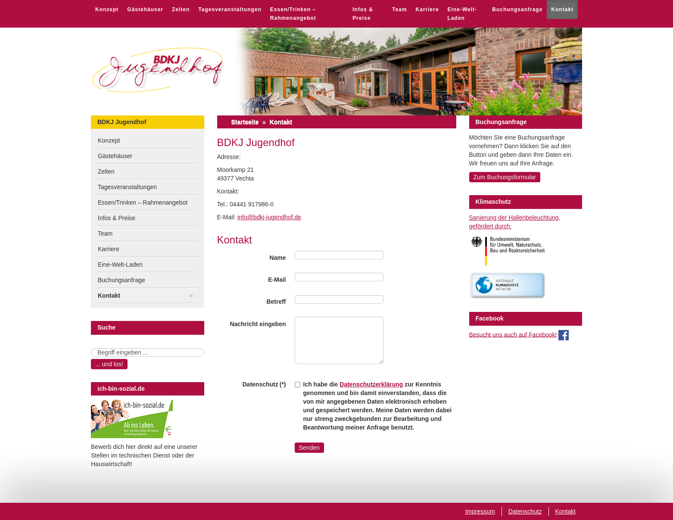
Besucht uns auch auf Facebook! (513, 334)
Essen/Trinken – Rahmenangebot (293, 13)
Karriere (427, 9)
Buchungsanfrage (517, 9)
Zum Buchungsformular (505, 177)
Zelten (181, 9)
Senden (309, 447)
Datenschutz (525, 511)
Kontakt (562, 9)
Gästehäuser (145, 9)
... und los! (109, 364)
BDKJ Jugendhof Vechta (157, 70)
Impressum (480, 511)
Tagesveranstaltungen (229, 9)
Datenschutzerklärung (371, 384)
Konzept (106, 9)
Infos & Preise (362, 13)
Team (399, 9)
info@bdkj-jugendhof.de (269, 217)
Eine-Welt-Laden (462, 13)
